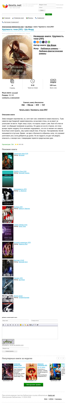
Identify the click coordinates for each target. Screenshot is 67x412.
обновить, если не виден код (12, 345)
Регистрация (59, 4)
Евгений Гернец (24, 173)
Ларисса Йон (23, 244)
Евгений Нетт (23, 262)
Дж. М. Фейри (41, 367)
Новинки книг (19, 18)
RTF (37, 105)
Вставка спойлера (37, 325)
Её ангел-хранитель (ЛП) (22, 242)
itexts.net (51, 395)
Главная (7, 18)
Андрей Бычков (24, 297)
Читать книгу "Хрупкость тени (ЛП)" (33, 110)
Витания (21, 155)
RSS (45, 399)
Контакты (58, 399)
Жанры (30, 18)
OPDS (51, 399)
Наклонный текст (5, 325)
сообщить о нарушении (10, 98)
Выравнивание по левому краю (13, 325)
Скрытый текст (30, 325)
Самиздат (40, 18)
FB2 (23, 105)
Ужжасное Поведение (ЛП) (42, 364)
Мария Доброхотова (19, 367)
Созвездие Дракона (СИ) (18, 364)
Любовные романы (49, 49)
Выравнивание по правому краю (18, 325)
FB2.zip (30, 105)
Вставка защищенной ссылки (25, 325)
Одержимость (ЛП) (20, 189)
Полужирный (3, 325)
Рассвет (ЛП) (18, 278)
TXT (43, 105)
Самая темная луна (20, 225)
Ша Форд (51, 45)
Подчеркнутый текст (8, 325)
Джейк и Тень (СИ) (20, 171)
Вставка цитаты (33, 325)
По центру (15, 325)
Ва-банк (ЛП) (18, 207)
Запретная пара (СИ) (21, 153)
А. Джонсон (22, 191)
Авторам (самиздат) (11, 22)
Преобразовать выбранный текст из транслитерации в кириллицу (35, 325)
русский (15, 93)
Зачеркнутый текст (10, 325)
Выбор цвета (27, 325)
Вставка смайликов (20, 325)
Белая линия (18, 296)
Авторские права (33, 385)
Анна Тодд (22, 226)
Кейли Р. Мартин (24, 208)
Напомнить (59, 7)
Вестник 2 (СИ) (19, 260)
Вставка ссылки (23, 325)
